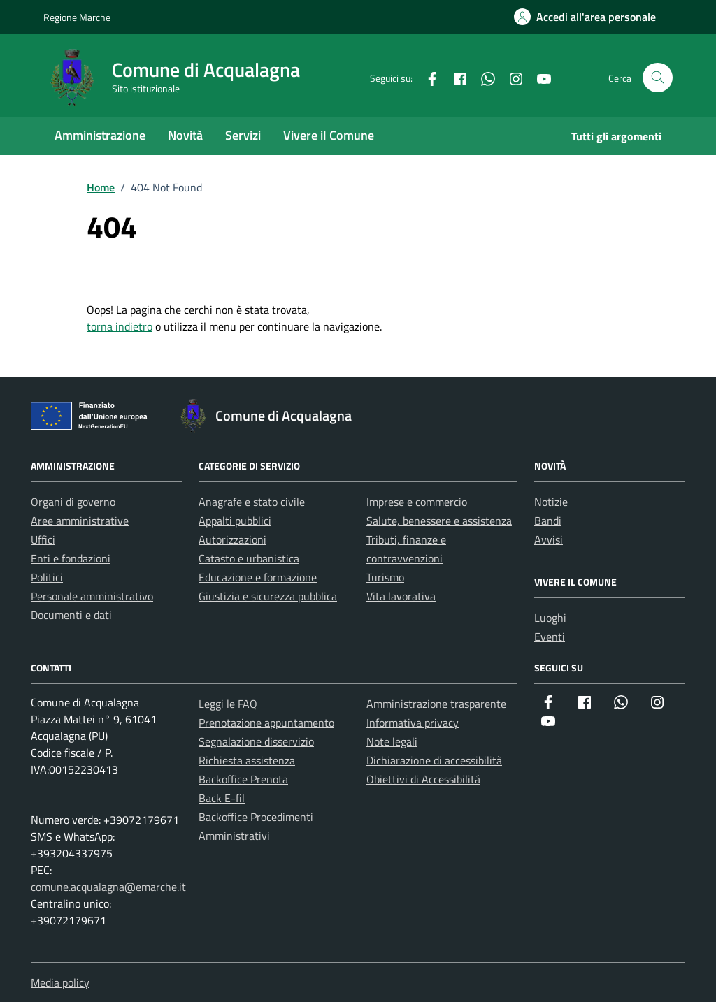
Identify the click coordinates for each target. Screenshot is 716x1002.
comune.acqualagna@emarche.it (108, 886)
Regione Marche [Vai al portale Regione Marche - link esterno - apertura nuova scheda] (76, 17)
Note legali (391, 741)
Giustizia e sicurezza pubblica (268, 596)
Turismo (385, 577)
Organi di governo (73, 501)
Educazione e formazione (258, 577)
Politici (47, 577)
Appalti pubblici (235, 520)
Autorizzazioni (232, 539)
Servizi (243, 135)
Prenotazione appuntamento (266, 722)
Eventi (549, 636)
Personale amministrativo (92, 596)
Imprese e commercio (416, 501)
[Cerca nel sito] (658, 78)
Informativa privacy (412, 722)
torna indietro (119, 326)
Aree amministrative (80, 520)
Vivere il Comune (328, 135)
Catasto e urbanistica (249, 558)
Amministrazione (100, 135)
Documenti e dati (71, 615)
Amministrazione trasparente (436, 703)
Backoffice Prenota (243, 779)
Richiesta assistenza (247, 760)
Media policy (60, 982)
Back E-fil (222, 798)
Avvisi (548, 539)
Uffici (43, 539)
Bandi (547, 520)
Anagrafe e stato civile (252, 501)
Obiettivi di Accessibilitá (423, 779)
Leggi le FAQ (228, 703)
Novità (185, 135)
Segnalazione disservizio (256, 741)
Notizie (551, 501)
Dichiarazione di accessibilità (434, 760)
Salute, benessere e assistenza (439, 520)
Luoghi (550, 617)
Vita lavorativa (401, 596)
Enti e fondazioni (70, 558)
